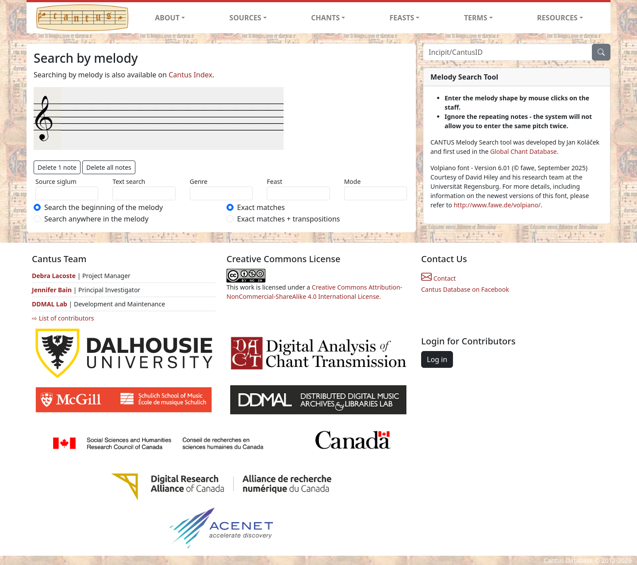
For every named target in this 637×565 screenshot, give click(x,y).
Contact (438, 278)
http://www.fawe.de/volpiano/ (497, 205)
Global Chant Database (523, 151)
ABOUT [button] (167, 18)
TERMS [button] (475, 18)
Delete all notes (108, 167)
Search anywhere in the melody (96, 219)
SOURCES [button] (245, 18)
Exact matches (261, 207)
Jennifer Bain (52, 290)
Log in (437, 359)
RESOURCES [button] (557, 18)
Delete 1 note (57, 167)
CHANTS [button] (325, 18)
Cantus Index (190, 75)
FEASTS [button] (402, 18)
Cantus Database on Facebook (465, 289)
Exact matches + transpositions (288, 219)
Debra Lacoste (54, 275)
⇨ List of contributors (63, 318)
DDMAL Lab (49, 304)
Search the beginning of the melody (103, 207)
